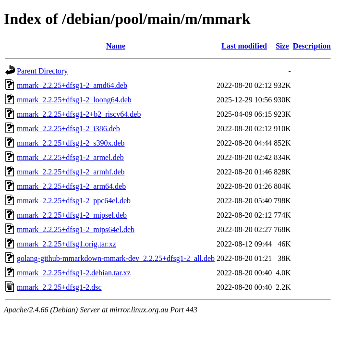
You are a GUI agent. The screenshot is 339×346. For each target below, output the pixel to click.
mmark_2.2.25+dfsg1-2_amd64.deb (72, 85)
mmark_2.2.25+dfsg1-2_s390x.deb (71, 143)
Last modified (244, 46)
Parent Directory (42, 71)
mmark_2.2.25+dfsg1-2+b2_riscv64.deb (79, 114)
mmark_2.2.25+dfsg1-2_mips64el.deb (75, 229)
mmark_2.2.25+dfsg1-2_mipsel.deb (72, 215)
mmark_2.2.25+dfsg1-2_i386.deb (68, 128)
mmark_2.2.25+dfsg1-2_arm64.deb (71, 186)
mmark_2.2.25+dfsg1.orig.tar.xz (66, 244)
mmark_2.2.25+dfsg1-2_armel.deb (70, 157)
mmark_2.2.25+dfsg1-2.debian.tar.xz (74, 273)
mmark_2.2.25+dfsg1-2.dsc (59, 287)
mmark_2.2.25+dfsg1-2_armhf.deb (71, 172)
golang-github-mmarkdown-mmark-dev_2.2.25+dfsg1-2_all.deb (116, 258)
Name (115, 46)
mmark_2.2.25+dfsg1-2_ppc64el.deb (74, 201)
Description (312, 46)
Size (282, 46)
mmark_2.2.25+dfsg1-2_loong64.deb (74, 100)
